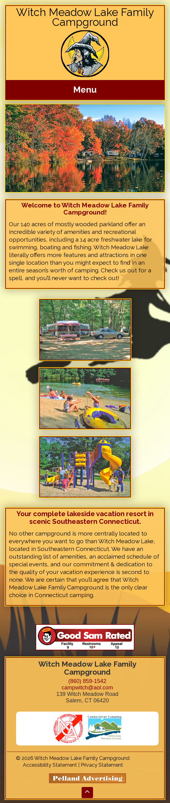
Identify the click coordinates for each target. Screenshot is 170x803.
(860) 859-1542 (87, 681)
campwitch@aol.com (87, 688)
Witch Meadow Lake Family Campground (85, 17)
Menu (85, 90)
